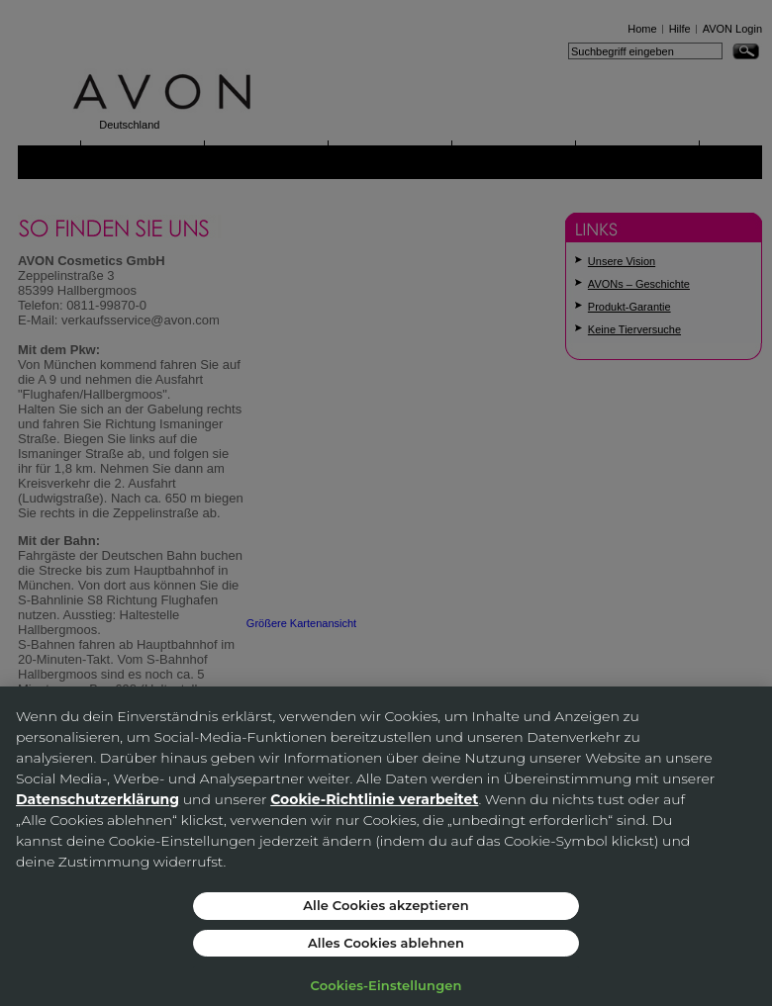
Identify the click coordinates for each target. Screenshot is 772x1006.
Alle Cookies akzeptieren (386, 905)
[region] (386, 846)
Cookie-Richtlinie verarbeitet (374, 799)
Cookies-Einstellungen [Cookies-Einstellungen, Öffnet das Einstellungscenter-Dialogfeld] (385, 985)
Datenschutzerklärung (97, 799)
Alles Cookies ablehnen (386, 943)
